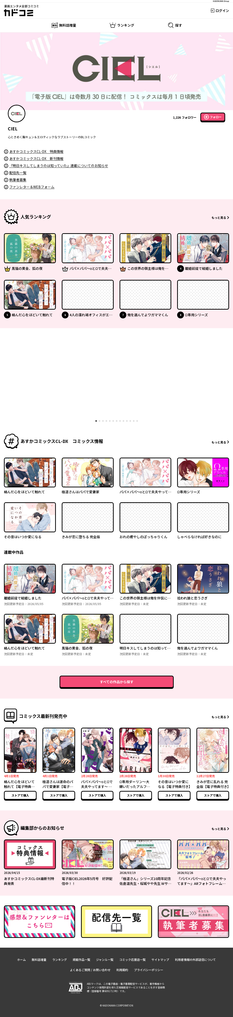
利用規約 (122, 970)
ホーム (21, 959)
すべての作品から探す (116, 681)
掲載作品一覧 (81, 959)
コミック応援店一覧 (132, 959)
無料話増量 (39, 959)
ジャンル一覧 (104, 959)
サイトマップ (160, 959)
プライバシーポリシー (148, 970)
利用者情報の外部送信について (195, 959)
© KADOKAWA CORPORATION (116, 1005)
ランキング (59, 959)
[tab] (96, 421)
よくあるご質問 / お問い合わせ (90, 970)
